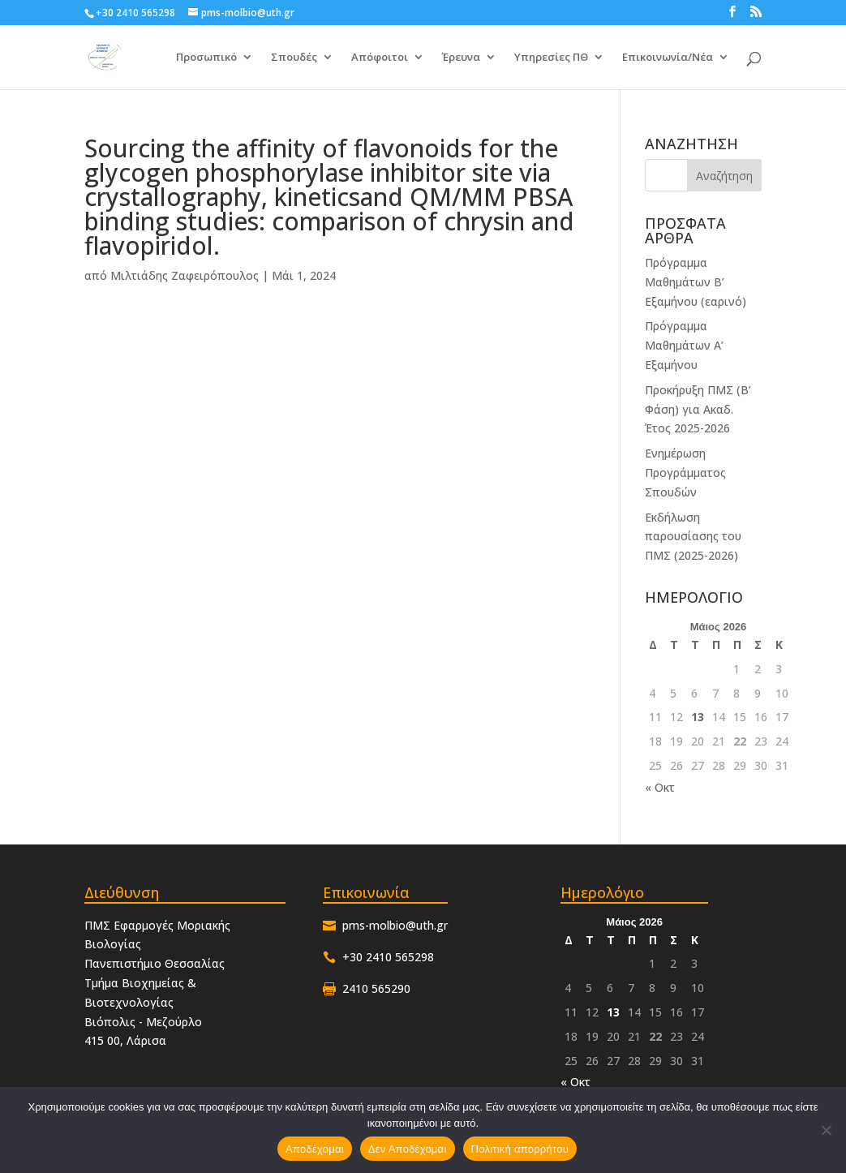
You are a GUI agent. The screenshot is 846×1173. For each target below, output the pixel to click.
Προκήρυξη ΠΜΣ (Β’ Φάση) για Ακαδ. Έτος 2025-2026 (698, 409)
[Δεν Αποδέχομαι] (826, 1130)
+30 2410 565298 (135, 12)
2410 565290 (376, 988)
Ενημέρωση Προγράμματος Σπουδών (685, 472)
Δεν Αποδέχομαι (407, 1149)
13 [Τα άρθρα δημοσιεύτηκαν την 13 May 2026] (697, 716)
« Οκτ (660, 787)
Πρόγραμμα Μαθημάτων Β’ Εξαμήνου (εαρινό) (695, 282)
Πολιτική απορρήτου (520, 1149)
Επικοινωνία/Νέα (667, 58)
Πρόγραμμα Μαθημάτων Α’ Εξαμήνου (684, 345)
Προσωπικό (206, 58)
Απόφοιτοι (379, 58)
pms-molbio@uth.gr (395, 925)
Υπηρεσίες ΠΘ (551, 58)
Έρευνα (461, 58)
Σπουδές (294, 58)
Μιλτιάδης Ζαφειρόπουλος (184, 275)
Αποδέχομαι (315, 1149)
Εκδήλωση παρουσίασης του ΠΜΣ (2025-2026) (693, 536)
